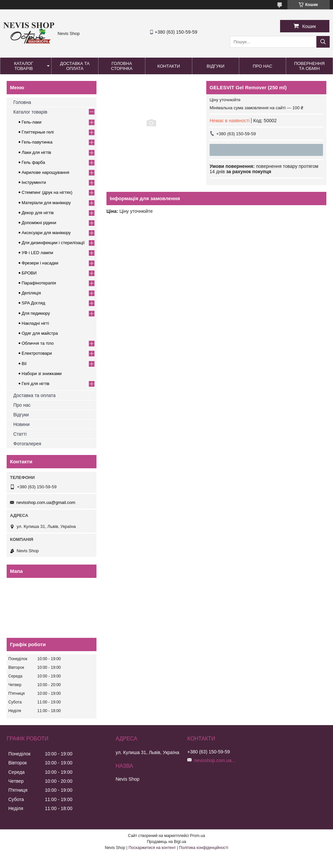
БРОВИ (29, 272)
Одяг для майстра (40, 333)
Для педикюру (36, 313)
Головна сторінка (121, 66)
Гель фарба (33, 162)
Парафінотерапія (39, 282)
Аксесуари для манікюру (46, 232)
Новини (21, 424)
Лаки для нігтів (36, 152)
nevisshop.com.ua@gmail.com (45, 502)
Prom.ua (197, 835)
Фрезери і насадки (40, 262)
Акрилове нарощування (45, 172)
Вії (24, 363)
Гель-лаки (31, 122)
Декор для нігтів (38, 212)
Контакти (168, 66)
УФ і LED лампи (37, 252)
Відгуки (215, 66)
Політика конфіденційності (203, 847)
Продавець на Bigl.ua (166, 841)
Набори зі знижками (42, 373)
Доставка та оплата (75, 66)
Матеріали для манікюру (46, 202)
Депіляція (31, 292)
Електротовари (37, 353)
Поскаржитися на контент (152, 847)
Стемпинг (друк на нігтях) (47, 192)
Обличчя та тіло (38, 343)
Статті (20, 434)
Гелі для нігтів (35, 383)
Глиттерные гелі (38, 132)
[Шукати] (323, 42)
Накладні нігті (35, 323)
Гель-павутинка (37, 142)
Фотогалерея (27, 443)
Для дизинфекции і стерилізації (53, 242)
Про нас (262, 66)
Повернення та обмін (309, 66)
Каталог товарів (23, 66)
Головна (22, 102)
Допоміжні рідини (39, 222)
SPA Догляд (33, 302)
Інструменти (34, 182)
